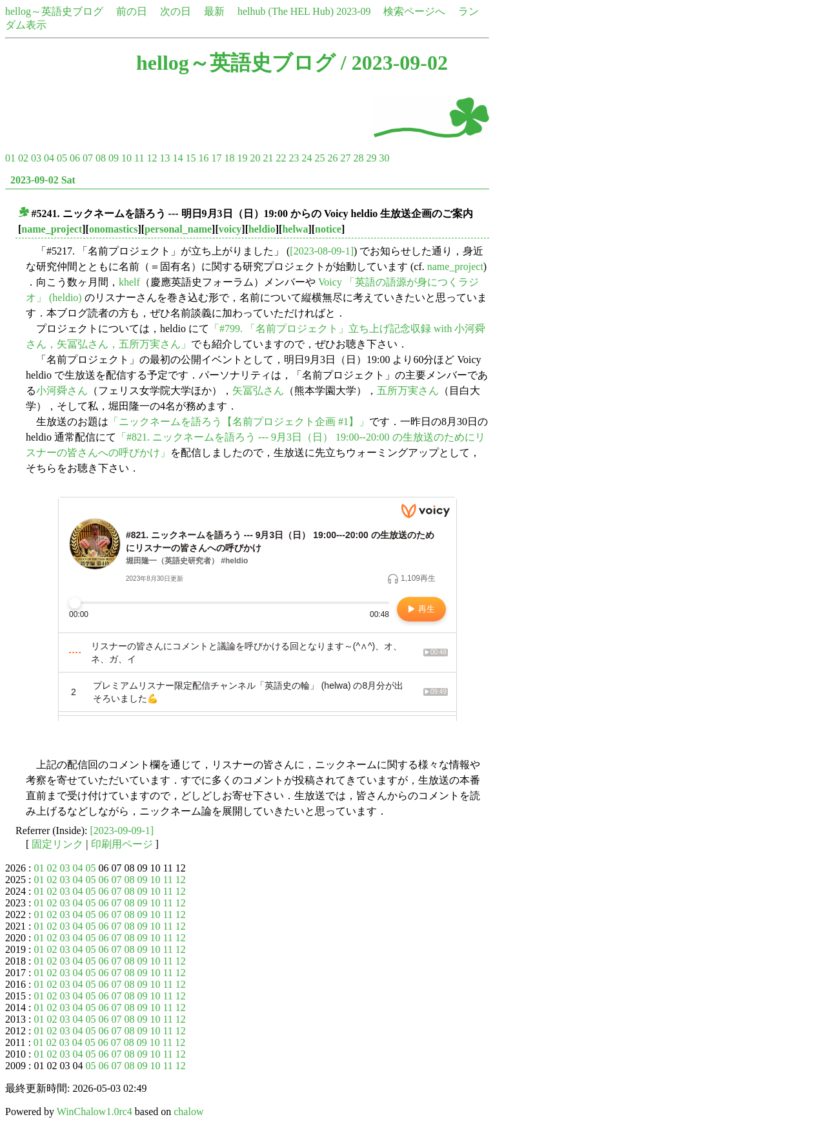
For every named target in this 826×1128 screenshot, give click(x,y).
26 (332, 157)
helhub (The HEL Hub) (285, 11)
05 (62, 157)
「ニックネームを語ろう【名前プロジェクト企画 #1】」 (238, 421)
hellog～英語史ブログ (54, 11)
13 (164, 157)
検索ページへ (414, 11)
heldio (262, 229)
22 (281, 157)
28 (358, 157)
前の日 (131, 11)
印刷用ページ (122, 844)
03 (36, 157)
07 (88, 157)
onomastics (113, 229)
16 (203, 157)
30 (384, 157)
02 (23, 157)
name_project (51, 229)
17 (216, 157)
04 (49, 157)
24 (306, 157)
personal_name (178, 229)
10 (126, 157)
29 (371, 157)
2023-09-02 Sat (43, 179)
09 (113, 157)
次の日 (175, 11)
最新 (214, 11)
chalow (188, 1111)
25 (319, 157)
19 (242, 157)
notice (328, 229)
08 (101, 157)
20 (255, 157)
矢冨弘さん (258, 390)
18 (229, 157)
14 (177, 157)
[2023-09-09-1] (122, 830)
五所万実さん (408, 390)
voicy (230, 229)
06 (75, 157)
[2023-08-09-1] (322, 250)
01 (10, 157)
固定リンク (57, 844)
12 (151, 157)
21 (268, 157)
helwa (295, 229)
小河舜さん (62, 390)
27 (345, 157)
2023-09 (353, 11)
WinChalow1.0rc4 (94, 1111)
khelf (129, 282)
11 (139, 157)
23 (293, 157)
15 (190, 157)
